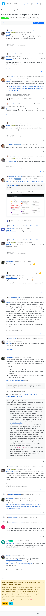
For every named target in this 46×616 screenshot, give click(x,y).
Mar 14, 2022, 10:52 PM (26, 242)
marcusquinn (9, 78)
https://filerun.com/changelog (15, 380)
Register (5, 603)
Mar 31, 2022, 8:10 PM (18, 341)
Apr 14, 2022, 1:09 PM (25, 498)
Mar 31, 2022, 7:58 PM (20, 299)
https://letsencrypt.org (16, 423)
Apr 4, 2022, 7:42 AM (25, 357)
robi (9, 30)
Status (29, 4)
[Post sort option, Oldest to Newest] (3, 23)
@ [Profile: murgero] (13, 30)
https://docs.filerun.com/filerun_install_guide (19, 564)
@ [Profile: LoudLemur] (10, 543)
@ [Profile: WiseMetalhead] (11, 161)
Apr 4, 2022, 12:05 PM (25, 469)
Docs (38, 4)
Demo (34, 4)
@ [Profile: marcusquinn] (10, 109)
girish (7, 540)
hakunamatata (10, 228)
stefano (10, 517)
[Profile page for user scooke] (3, 301)
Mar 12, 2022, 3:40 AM (25, 32)
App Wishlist (5, 17)
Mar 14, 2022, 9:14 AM (25, 125)
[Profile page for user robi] (3, 58)
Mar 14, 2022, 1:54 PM (25, 158)
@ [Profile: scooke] (9, 343)
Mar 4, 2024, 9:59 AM (23, 540)
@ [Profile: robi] (8, 35)
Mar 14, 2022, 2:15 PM (31, 178)
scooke (8, 299)
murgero (8, 32)
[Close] (43, 582)
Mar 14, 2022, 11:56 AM (31, 144)
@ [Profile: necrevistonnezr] (11, 278)
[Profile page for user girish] (3, 542)
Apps (24, 4)
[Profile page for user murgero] (3, 34)
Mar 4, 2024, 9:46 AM (22, 526)
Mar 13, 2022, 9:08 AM (18, 56)
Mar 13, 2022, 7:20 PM (23, 78)
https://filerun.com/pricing (14, 560)
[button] (2, 613)
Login (10, 603)
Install (42, 4)
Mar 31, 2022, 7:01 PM (18, 275)
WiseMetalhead (10, 144)
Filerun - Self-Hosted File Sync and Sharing (30, 30)
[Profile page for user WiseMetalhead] (3, 146)
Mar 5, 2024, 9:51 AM (20, 555)
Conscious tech (9, 68)
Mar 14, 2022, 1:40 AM (18, 106)
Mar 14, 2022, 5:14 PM (24, 228)
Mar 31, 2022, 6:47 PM (25, 261)
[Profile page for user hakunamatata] (3, 229)
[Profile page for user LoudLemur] (3, 527)
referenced (18, 494)
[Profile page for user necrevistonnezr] (3, 263)
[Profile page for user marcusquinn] (3, 80)
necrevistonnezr (10, 261)
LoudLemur (9, 526)
